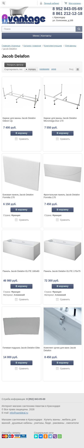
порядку (31, 69)
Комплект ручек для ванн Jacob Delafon (60, 349)
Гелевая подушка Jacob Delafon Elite (21, 347)
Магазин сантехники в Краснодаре (22, 419)
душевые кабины (22, 422)
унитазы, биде (42, 422)
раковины (58, 422)
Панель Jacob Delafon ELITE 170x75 (62, 271)
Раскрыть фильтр (15, 65)
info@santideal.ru (19, 412)
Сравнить (24, 139)
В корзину (21, 133)
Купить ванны (52, 419)
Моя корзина (75, 3)
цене (53, 69)
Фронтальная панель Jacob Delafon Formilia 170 (62, 196)
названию (44, 69)
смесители (72, 422)
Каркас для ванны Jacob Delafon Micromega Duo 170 (60, 119)
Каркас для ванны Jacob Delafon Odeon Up (19, 119)
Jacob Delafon (15, 56)
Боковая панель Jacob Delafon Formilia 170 (18, 196)
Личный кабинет (51, 3)
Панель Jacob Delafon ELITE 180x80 (21, 271)
